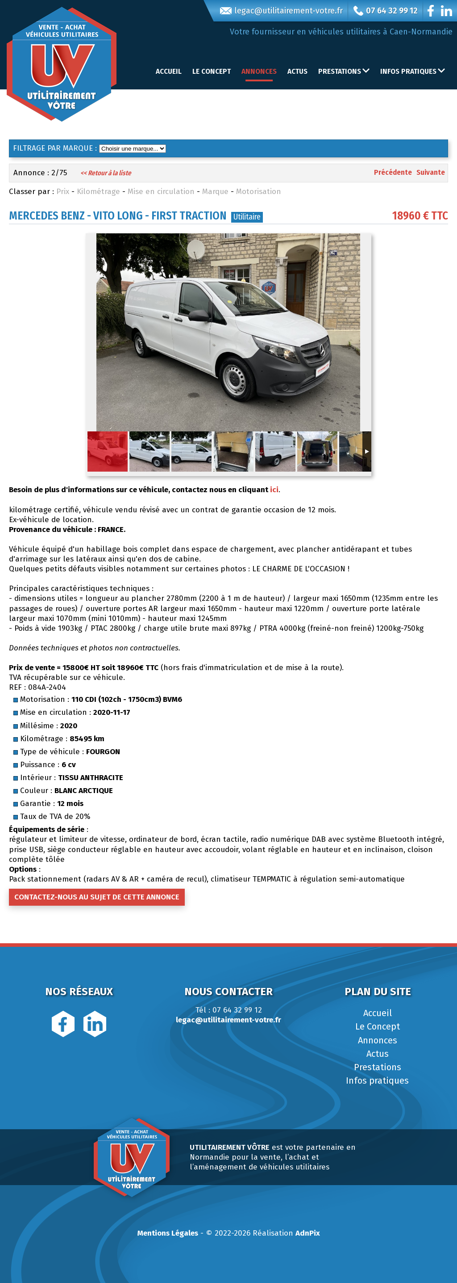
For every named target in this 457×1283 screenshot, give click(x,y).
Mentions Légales (167, 1233)
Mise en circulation (161, 191)
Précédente (393, 172)
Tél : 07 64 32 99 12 (228, 1010)
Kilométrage (98, 191)
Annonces (259, 71)
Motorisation (258, 191)
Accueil (169, 71)
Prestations (377, 1067)
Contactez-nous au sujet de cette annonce (96, 897)
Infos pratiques (377, 1080)
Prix (62, 191)
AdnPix (307, 1233)
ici (274, 489)
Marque (215, 191)
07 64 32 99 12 (385, 11)
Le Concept (211, 71)
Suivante (430, 172)
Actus (297, 71)
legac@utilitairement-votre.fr (281, 11)
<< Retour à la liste (105, 173)
